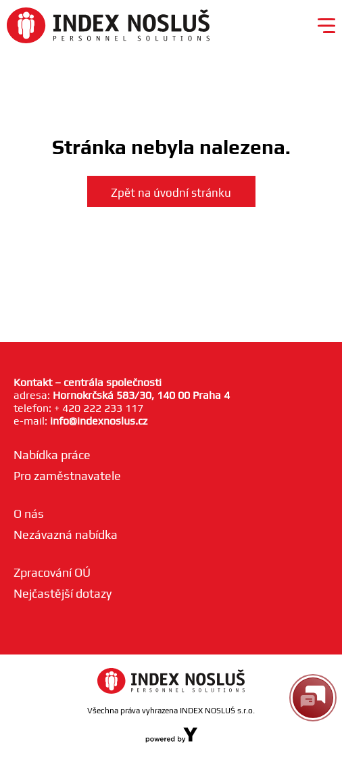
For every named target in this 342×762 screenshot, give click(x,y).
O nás (29, 513)
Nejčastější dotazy (63, 593)
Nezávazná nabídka (66, 534)
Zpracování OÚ (52, 572)
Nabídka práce (52, 455)
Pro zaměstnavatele (67, 476)
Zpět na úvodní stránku (171, 192)
